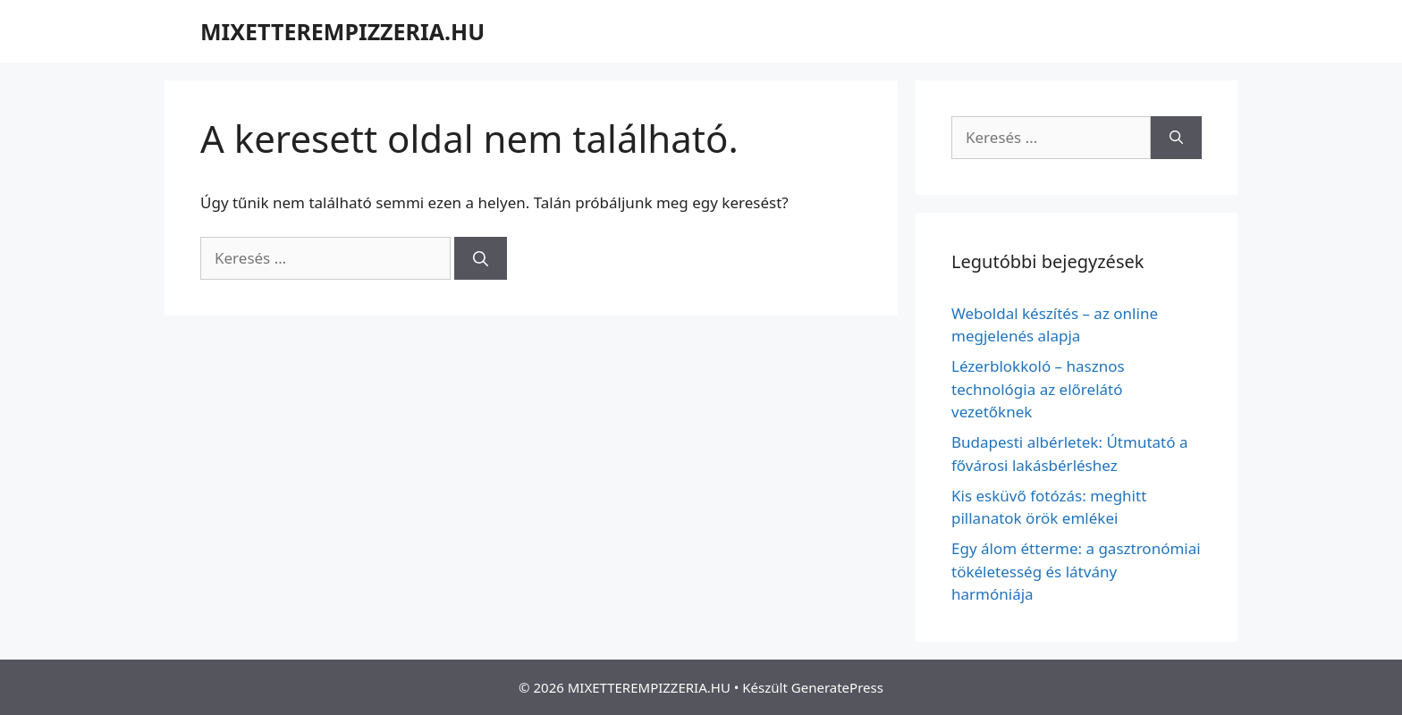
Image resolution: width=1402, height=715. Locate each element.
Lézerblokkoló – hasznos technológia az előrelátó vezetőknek (1038, 389)
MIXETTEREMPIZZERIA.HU (342, 31)
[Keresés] (480, 258)
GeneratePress (837, 687)
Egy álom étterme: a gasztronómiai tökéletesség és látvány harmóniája (1076, 571)
